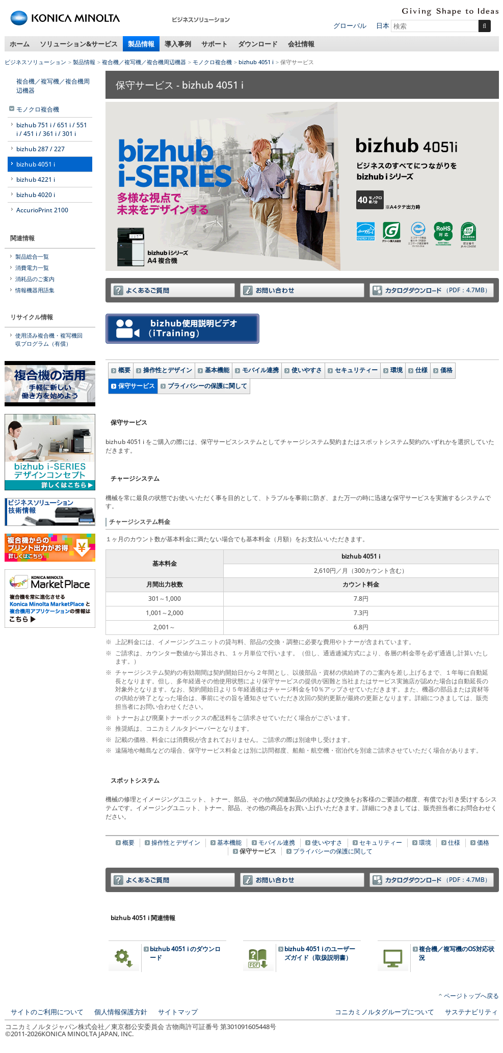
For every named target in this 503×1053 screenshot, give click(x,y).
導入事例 (178, 43)
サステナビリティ (471, 1011)
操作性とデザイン (167, 370)
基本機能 (217, 370)
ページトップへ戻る (471, 995)
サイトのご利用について (47, 1011)
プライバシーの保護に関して (207, 385)
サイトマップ (178, 1011)
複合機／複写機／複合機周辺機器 (144, 62)
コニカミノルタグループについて (384, 1011)
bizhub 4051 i (256, 62)
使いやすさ (307, 370)
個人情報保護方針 (120, 1011)
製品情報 (141, 43)
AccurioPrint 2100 (42, 210)
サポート (214, 43)
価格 (446, 370)
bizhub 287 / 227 (40, 149)
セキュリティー (356, 370)
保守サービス (136, 385)
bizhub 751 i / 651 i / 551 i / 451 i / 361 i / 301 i (51, 129)
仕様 (421, 370)
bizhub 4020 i (35, 194)
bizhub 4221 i (35, 179)
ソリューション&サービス (79, 43)
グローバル (349, 25)
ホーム (20, 43)
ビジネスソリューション (35, 62)
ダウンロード (258, 43)
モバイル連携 (260, 370)
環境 (396, 370)
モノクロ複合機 (212, 62)
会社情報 (301, 43)
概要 (124, 370)
